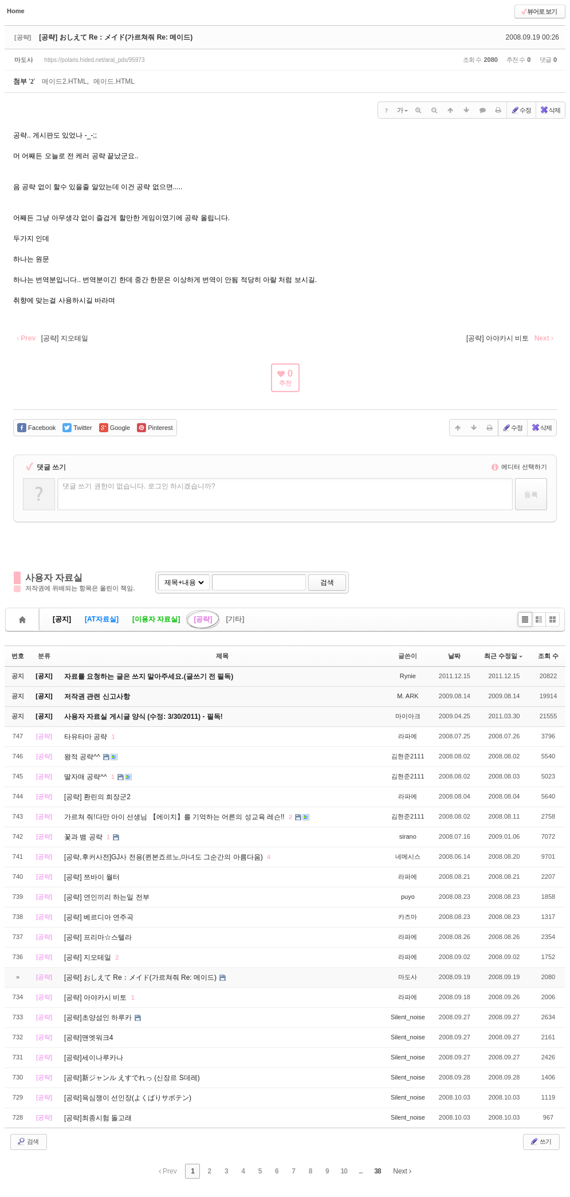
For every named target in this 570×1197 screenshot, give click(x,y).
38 (377, 1171)
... (361, 1171)
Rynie (408, 675)
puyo (408, 896)
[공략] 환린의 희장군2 (97, 797)
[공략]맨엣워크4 (88, 1038)
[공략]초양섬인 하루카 (98, 1018)
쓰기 (540, 1141)
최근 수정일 (503, 655)
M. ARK (407, 696)
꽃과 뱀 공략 (84, 837)
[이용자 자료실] (156, 619)
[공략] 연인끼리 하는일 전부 (107, 897)
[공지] (62, 619)
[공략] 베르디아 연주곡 (98, 917)
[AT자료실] (102, 619)
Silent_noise (408, 1017)
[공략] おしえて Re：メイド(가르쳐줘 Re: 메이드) (115, 37)
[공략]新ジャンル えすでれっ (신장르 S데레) (132, 1078)
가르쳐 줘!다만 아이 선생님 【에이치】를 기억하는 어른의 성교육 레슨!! (175, 817)
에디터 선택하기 (519, 466)
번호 (17, 655)
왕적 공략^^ (83, 757)
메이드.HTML (114, 81)
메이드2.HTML (64, 81)
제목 (222, 655)
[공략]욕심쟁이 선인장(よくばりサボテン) (127, 1098)
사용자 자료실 (53, 577)
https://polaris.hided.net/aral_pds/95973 (94, 60)
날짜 (454, 655)
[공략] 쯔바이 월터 (92, 877)
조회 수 (548, 655)
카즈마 (407, 916)
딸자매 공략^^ (86, 777)
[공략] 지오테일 (88, 957)
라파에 (407, 736)
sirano (407, 836)
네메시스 (407, 856)
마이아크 (407, 716)
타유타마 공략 (86, 737)
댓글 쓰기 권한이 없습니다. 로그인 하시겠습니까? (138, 486)
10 (344, 1171)
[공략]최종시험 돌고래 (98, 1118)
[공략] (203, 619)
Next (402, 1171)
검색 (327, 582)
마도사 (23, 59)
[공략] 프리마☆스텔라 (98, 937)
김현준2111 (407, 756)
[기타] (235, 619)
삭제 (550, 110)
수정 (520, 110)
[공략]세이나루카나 (93, 1058)
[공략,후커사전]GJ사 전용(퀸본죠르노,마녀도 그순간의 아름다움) (164, 857)
